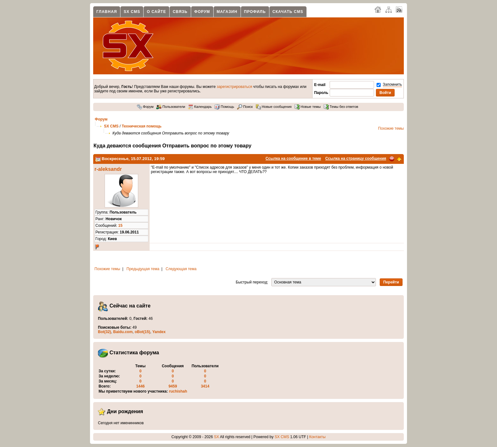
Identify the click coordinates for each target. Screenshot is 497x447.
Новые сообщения (274, 107)
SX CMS (132, 11)
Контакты (317, 437)
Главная (106, 11)
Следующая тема (181, 269)
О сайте (156, 11)
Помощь (224, 107)
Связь (180, 11)
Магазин (227, 11)
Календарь (200, 107)
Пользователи (170, 107)
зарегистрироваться (234, 86)
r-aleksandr (108, 169)
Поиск (245, 107)
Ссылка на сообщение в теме (293, 158)
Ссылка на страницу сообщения (355, 158)
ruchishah (178, 391)
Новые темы (307, 107)
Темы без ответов (341, 107)
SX (216, 437)
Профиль (255, 11)
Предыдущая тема (142, 269)
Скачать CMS (288, 11)
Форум (202, 11)
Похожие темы (391, 128)
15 (120, 225)
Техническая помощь (142, 126)
